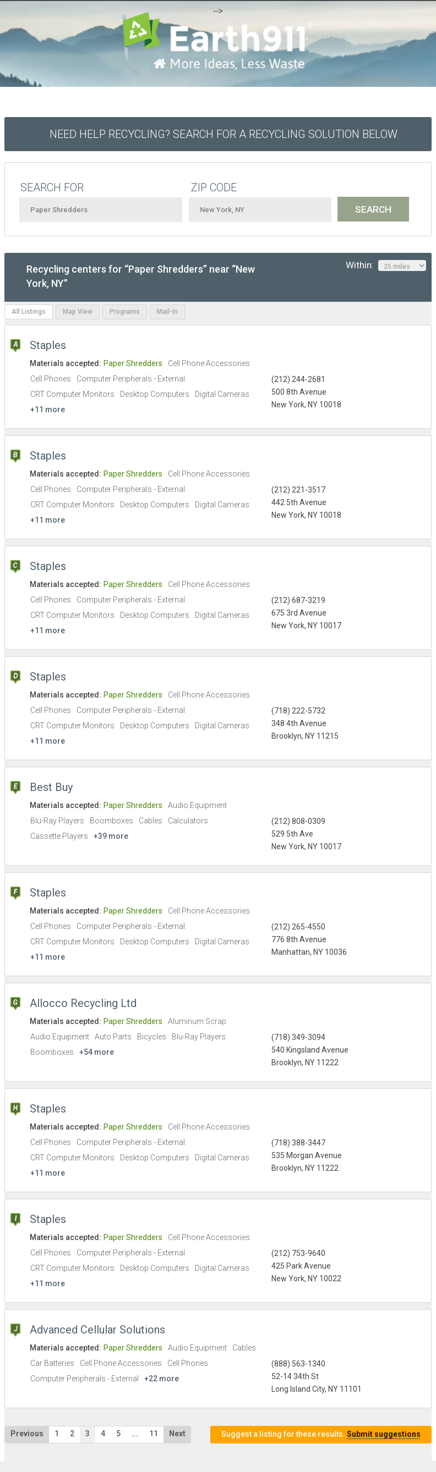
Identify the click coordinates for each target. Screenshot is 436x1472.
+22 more (161, 1378)
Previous (26, 1433)
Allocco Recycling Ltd (83, 1003)
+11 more (47, 409)
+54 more (96, 1052)
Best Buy (51, 787)
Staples (48, 345)
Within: (386, 265)
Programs (125, 312)
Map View (77, 312)
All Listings (29, 312)
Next (177, 1433)
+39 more (111, 836)
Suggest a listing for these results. (321, 1434)
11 (153, 1433)
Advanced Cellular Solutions (97, 1329)
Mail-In (167, 312)
